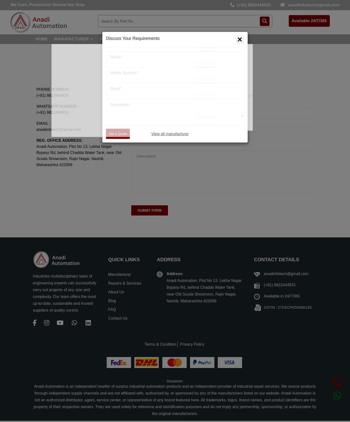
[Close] (240, 39)
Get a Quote (118, 134)
